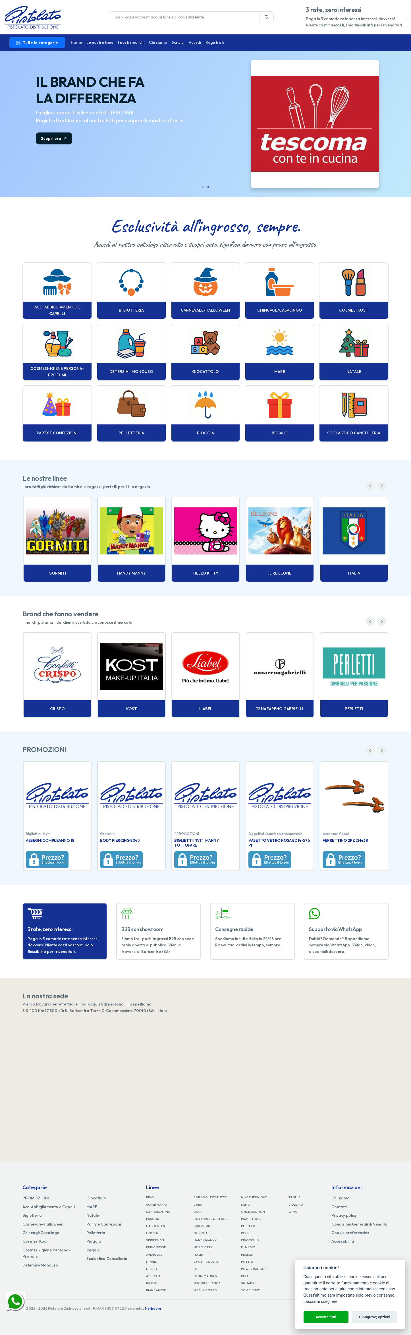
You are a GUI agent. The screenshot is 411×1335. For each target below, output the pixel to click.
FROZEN (152, 1233)
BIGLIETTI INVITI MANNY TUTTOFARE (196, 843)
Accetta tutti (325, 1317)
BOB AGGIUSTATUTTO (210, 1197)
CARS (198, 1205)
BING (150, 1197)
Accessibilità (342, 1241)
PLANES (247, 1255)
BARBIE (151, 1283)
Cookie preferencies (350, 1232)
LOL (196, 1269)
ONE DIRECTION (253, 1212)
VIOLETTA (295, 1205)
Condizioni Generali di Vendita (359, 1224)
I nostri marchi (131, 42)
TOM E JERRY (250, 1290)
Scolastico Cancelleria (106, 1258)
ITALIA (198, 1255)
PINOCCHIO (250, 1240)
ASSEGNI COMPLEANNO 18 (50, 840)
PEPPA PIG (249, 1226)
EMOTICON (202, 1226)
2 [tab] (208, 187)
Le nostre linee (99, 42)
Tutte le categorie (37, 42)
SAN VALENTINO (158, 1212)
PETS (245, 1233)
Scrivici (178, 42)
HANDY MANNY (205, 1240)
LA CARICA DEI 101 (207, 1262)
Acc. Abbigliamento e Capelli (48, 1206)
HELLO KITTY (203, 1247)
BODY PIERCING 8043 (120, 840)
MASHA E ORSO (205, 1290)
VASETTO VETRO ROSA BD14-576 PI (279, 843)
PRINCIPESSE (156, 1247)
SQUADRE (248, 1283)
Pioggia (93, 1241)
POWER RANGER (253, 1269)
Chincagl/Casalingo (40, 1232)
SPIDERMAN (155, 1240)
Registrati (215, 42)
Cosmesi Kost (34, 1241)
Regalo (93, 1250)
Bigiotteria (32, 1215)
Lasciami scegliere (320, 1301)
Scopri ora (54, 138)
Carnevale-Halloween (42, 1224)
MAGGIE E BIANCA (207, 1283)
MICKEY (151, 1269)
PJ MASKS (248, 1247)
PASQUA (152, 1219)
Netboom (153, 1308)
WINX (292, 1212)
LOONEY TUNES (205, 1276)
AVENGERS (154, 1255)
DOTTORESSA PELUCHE (211, 1219)
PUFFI (245, 1276)
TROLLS (294, 1197)
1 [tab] (203, 187)
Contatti (338, 1206)
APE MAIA (153, 1276)
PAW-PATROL (251, 1219)
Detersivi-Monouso (40, 1265)
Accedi (195, 42)
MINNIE (151, 1262)
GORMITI (200, 1233)
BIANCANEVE (156, 1290)
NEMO (245, 1205)
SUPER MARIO (156, 1205)
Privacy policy (344, 1215)
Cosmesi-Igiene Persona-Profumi (46, 1253)
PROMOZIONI (35, 1198)
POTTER (247, 1262)
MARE (91, 1206)
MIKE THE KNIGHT (254, 1197)
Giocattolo (96, 1198)
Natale (92, 1215)
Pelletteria (95, 1232)
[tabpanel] (205, 124)
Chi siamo (158, 42)
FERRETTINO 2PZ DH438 (345, 840)
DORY (198, 1212)
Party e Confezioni (103, 1224)
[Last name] (185, 17)
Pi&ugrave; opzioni (374, 1317)
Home (76, 42)
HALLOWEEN (155, 1226)
